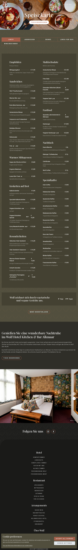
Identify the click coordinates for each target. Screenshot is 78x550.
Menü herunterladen (39, 313)
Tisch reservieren (39, 22)
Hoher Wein (39, 512)
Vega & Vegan (39, 498)
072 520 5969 (66, 4)
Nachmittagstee (39, 514)
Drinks (48, 40)
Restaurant (39, 482)
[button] (71, 422)
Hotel (39, 454)
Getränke (39, 495)
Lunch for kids (67, 40)
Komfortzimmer (39, 459)
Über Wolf (39, 532)
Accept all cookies (63, 538)
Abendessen (30, 40)
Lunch (11, 40)
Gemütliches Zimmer (38, 464)
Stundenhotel (39, 523)
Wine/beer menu (11, 44)
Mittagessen (39, 489)
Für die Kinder (39, 500)
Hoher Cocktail (39, 517)
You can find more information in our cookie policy (18, 545)
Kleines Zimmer (39, 470)
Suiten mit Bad (39, 467)
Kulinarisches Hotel (39, 520)
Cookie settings (63, 543)
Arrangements (39, 507)
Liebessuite (39, 462)
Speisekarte (39, 487)
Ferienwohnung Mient (39, 476)
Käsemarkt (39, 526)
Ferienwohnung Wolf (39, 473)
